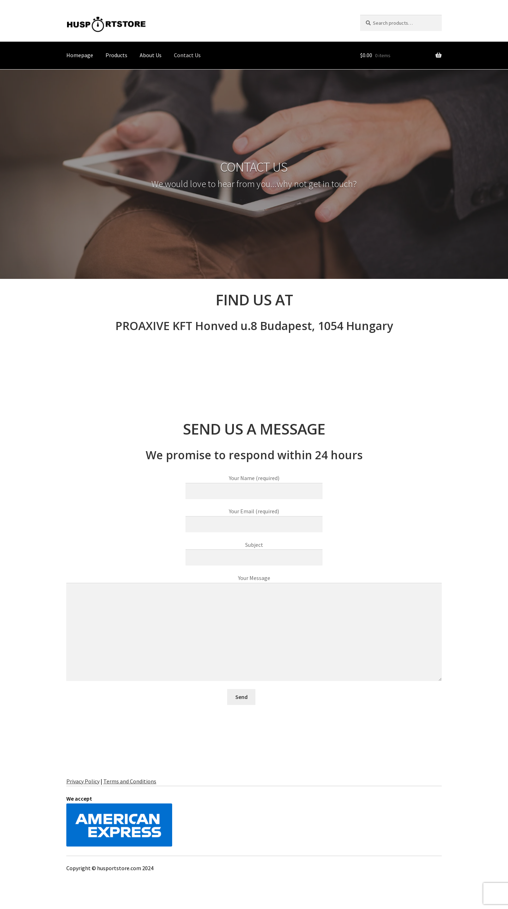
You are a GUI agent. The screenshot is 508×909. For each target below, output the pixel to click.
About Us (151, 55)
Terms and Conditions (129, 781)
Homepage (79, 55)
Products (116, 55)
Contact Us (187, 55)
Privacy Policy (82, 781)
